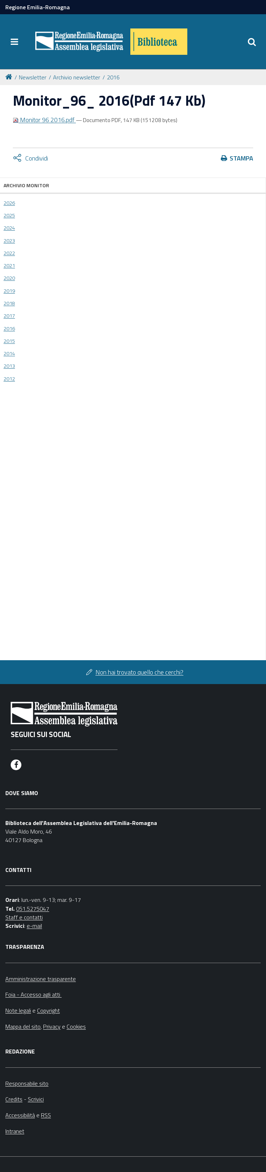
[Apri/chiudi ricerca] (252, 42)
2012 (9, 379)
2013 (9, 366)
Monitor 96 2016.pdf (44, 120)
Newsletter (32, 77)
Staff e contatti (24, 917)
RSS (46, 1115)
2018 (9, 303)
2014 (9, 353)
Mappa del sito (23, 1026)
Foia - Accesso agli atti (33, 994)
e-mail (34, 925)
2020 (9, 278)
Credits (13, 1099)
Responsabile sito (26, 1083)
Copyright (48, 1010)
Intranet (14, 1131)
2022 (9, 253)
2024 (9, 228)
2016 (113, 77)
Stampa (241, 158)
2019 (9, 291)
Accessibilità (20, 1115)
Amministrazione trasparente (40, 978)
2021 (9, 265)
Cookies (76, 1026)
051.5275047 (32, 908)
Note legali (18, 1010)
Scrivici (36, 1099)
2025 (9, 215)
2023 (9, 241)
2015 (9, 341)
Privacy (52, 1026)
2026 (9, 203)
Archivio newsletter (76, 77)
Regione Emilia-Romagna (37, 7)
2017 (9, 316)
